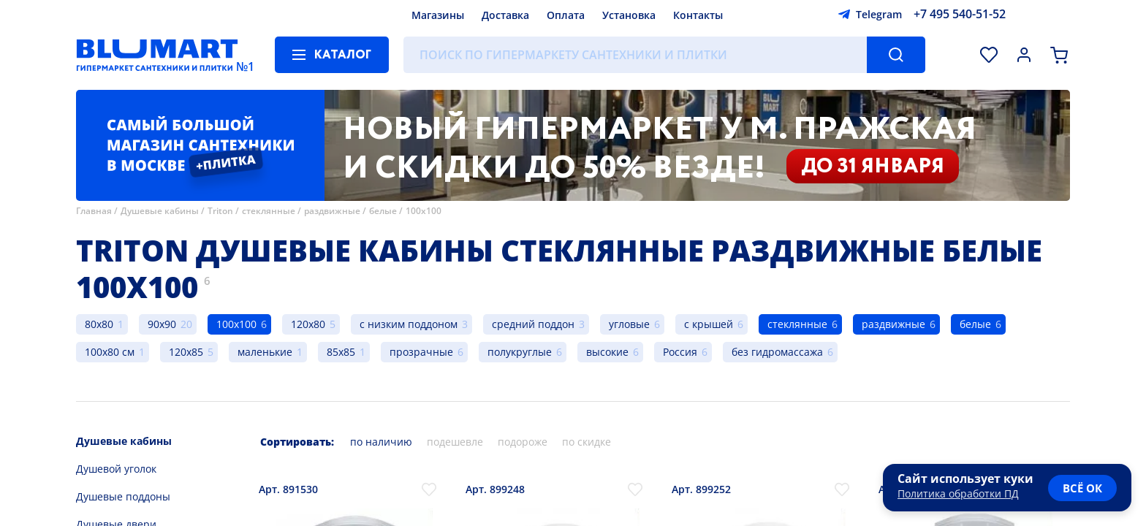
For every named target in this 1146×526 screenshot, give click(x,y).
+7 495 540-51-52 (960, 14)
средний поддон (533, 324)
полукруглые (519, 352)
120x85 (186, 352)
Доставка (505, 15)
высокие (607, 352)
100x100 (423, 211)
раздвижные (332, 211)
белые (383, 211)
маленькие (265, 352)
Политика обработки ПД (958, 493)
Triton (220, 211)
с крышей (708, 324)
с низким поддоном (409, 324)
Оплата (566, 15)
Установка (629, 15)
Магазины (437, 15)
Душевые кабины (160, 211)
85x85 (341, 352)
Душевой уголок (116, 469)
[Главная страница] (157, 55)
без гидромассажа (777, 352)
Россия (680, 352)
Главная (94, 211)
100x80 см (109, 352)
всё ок (1082, 488)
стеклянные (268, 211)
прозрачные (421, 352)
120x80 (308, 324)
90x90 (162, 324)
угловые (629, 324)
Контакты (698, 15)
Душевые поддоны (123, 496)
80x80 (99, 324)
